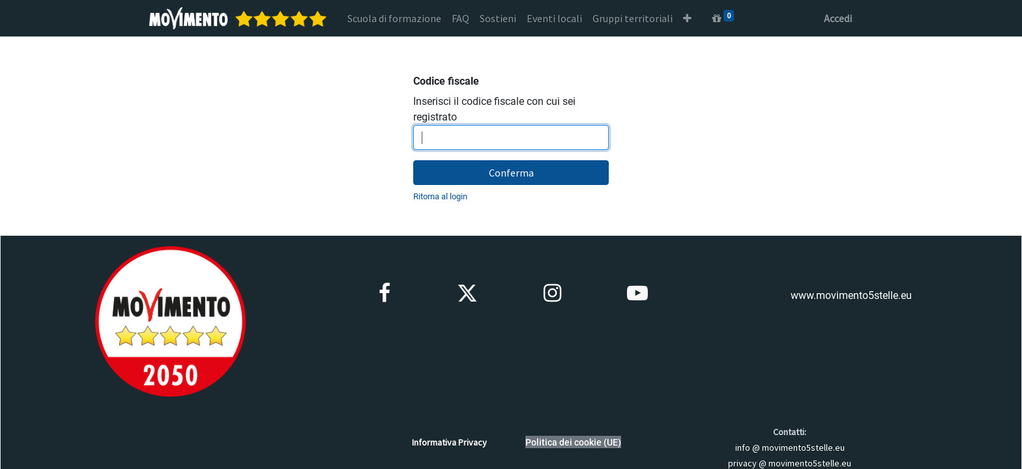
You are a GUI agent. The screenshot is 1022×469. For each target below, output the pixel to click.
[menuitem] (394, 18)
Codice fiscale (446, 81)
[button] (687, 18)
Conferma (511, 172)
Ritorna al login (440, 196)
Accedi (838, 18)
